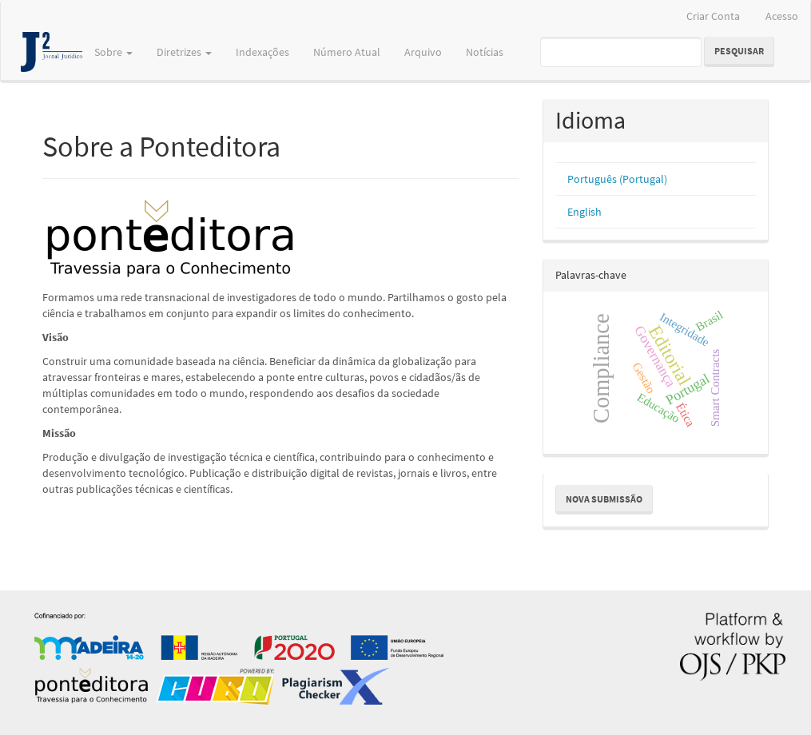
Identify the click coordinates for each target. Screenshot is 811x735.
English (584, 212)
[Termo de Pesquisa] (621, 52)
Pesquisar (739, 51)
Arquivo (423, 52)
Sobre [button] (113, 52)
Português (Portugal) (617, 179)
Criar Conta (713, 16)
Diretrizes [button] (184, 52)
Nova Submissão (604, 499)
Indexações (262, 52)
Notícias (484, 52)
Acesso (781, 16)
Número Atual (346, 52)
